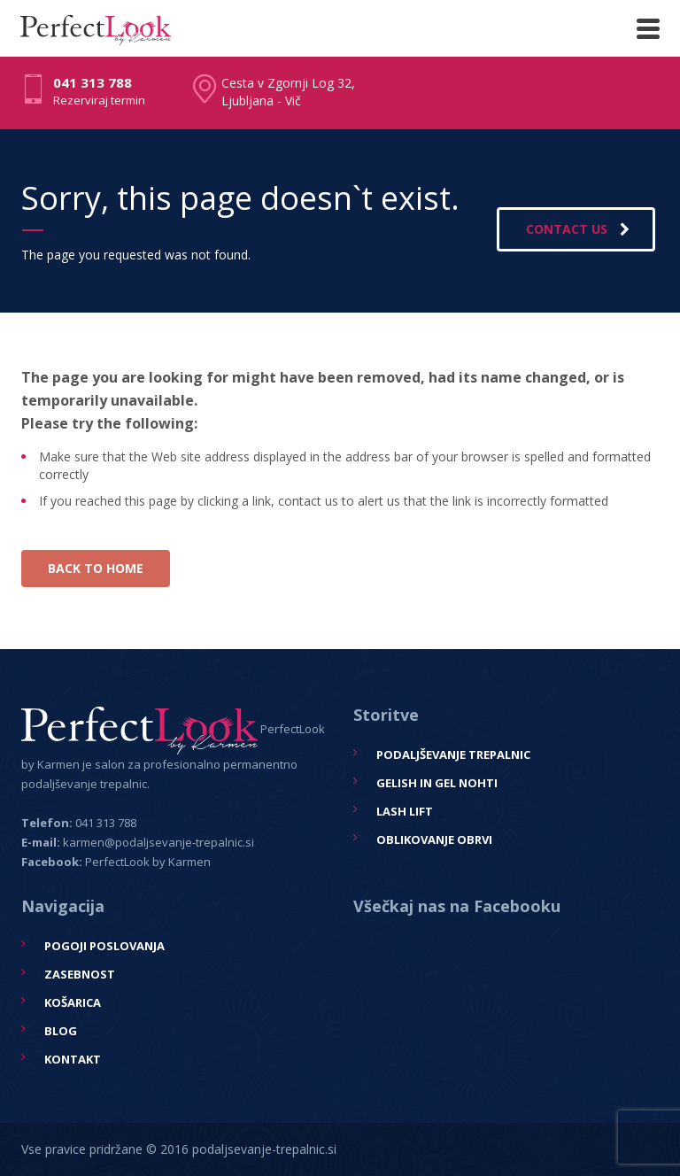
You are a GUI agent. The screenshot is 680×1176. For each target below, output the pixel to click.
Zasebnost (79, 974)
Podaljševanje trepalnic (453, 754)
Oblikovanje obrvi (434, 839)
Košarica (72, 1002)
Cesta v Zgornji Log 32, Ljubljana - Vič (288, 91)
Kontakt (72, 1059)
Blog (60, 1031)
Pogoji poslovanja (104, 946)
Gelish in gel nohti (437, 783)
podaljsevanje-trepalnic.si (264, 1149)
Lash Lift (404, 811)
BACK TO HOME (95, 568)
